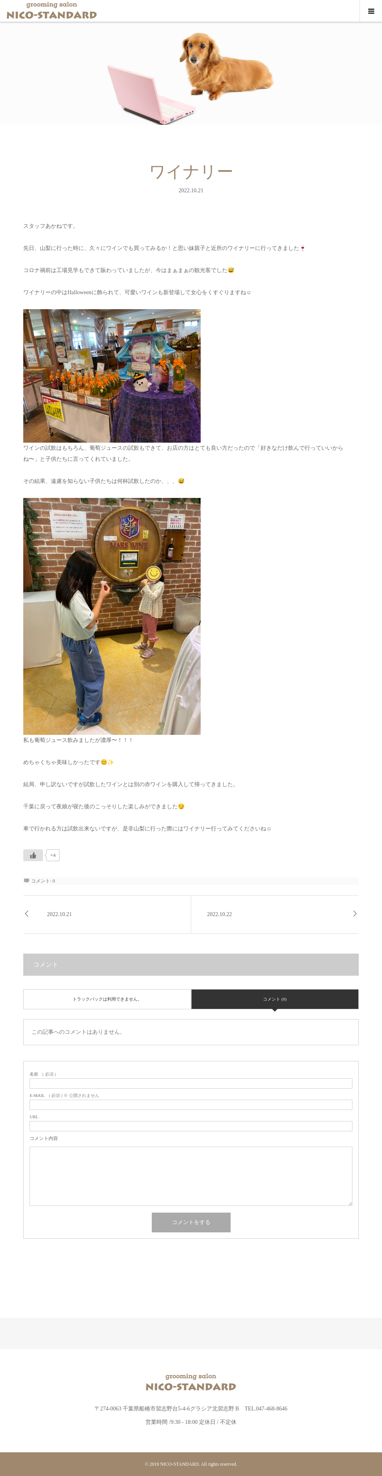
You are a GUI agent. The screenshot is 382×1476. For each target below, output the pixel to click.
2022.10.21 (59, 914)
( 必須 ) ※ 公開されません (64, 1095)
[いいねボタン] (33, 855)
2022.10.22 (219, 914)
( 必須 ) (43, 1074)
